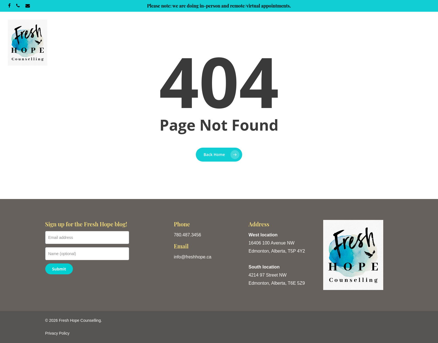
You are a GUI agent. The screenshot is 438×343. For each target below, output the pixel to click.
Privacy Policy (57, 333)
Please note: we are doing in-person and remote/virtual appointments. (219, 6)
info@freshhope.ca (192, 257)
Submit (59, 269)
